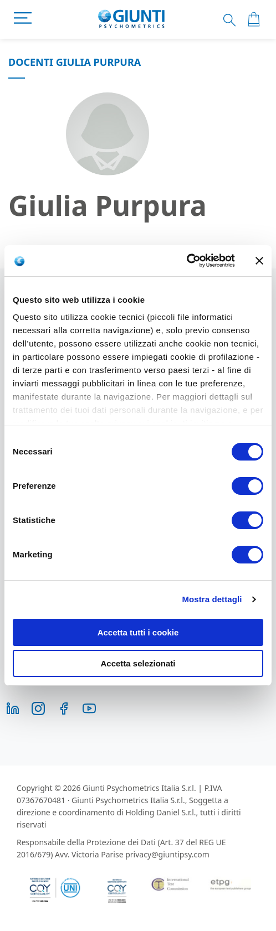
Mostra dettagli (212, 599)
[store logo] (131, 19)
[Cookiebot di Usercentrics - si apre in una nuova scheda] (186, 261)
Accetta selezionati (137, 663)
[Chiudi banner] (259, 261)
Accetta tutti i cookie (138, 632)
